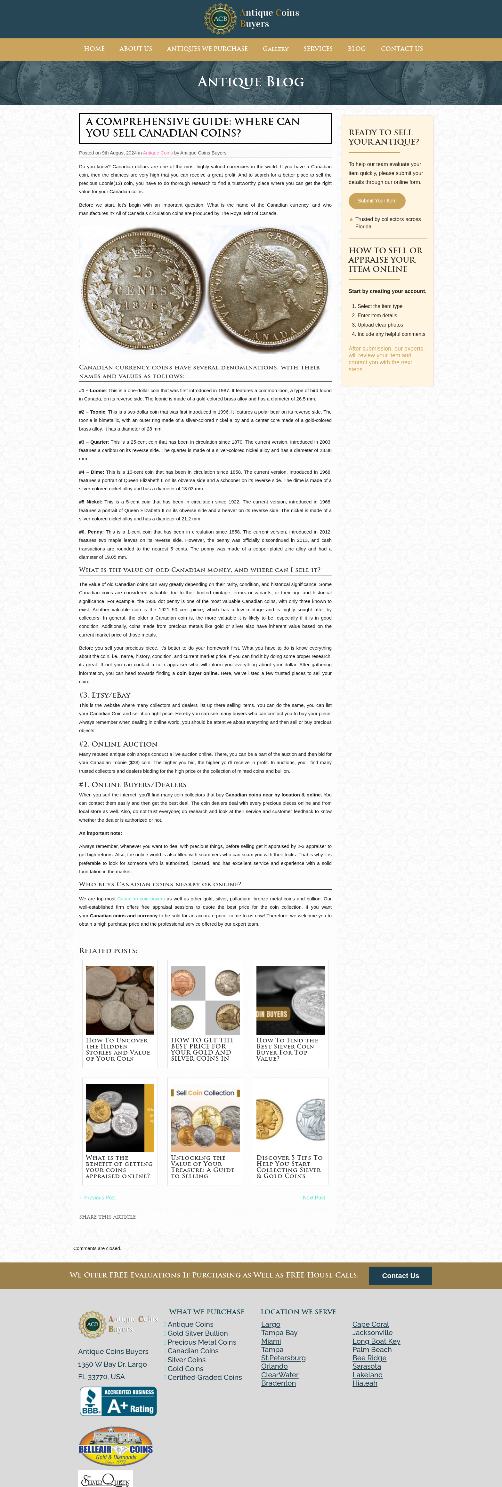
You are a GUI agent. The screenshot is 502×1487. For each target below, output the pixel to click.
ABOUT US (136, 49)
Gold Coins (186, 1368)
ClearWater (280, 1375)
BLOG (357, 49)
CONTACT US (402, 49)
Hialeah (364, 1383)
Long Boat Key (376, 1341)
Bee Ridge (369, 1358)
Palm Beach (372, 1349)
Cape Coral (370, 1324)
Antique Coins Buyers (203, 152)
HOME (94, 49)
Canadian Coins (194, 1351)
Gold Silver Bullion (198, 1333)
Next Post (317, 1197)
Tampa (272, 1349)
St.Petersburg (283, 1358)
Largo (270, 1324)
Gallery (275, 49)
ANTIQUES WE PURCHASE (207, 49)
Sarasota (366, 1366)
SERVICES (318, 49)
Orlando (274, 1366)
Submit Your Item (377, 200)
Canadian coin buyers (141, 898)
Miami (271, 1341)
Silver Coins (187, 1360)
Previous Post (97, 1197)
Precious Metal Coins (202, 1342)
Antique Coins (158, 152)
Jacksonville (372, 1332)
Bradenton (278, 1383)
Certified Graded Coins (205, 1377)
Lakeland (367, 1375)
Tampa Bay (279, 1332)
